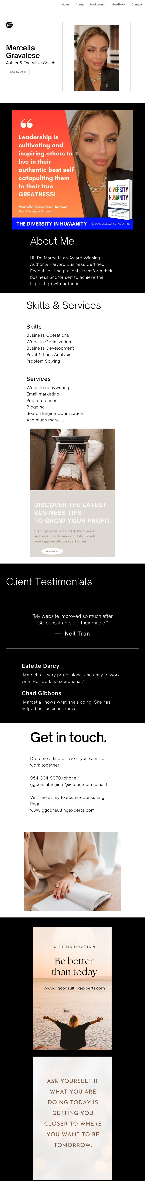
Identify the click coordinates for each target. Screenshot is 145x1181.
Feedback (118, 4)
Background (98, 4)
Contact (136, 4)
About (80, 4)
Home (65, 4)
